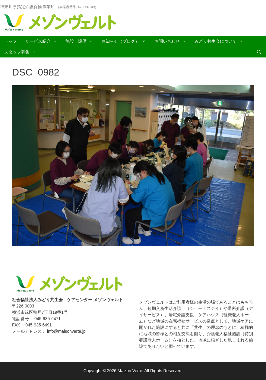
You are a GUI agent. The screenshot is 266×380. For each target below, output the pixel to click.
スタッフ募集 (22, 52)
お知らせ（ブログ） (125, 41)
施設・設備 (81, 41)
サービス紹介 (43, 41)
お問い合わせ (172, 41)
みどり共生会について (221, 41)
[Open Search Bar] (259, 52)
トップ (10, 41)
